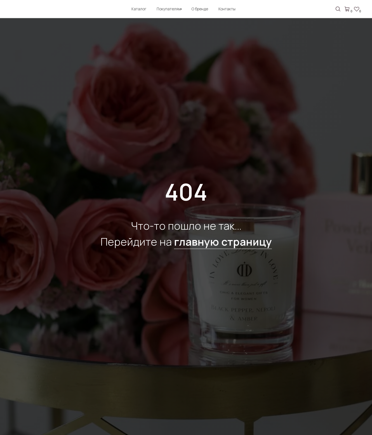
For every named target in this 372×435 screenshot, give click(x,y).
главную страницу (223, 241)
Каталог (138, 8)
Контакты (227, 8)
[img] (18, 10)
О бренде (199, 8)
